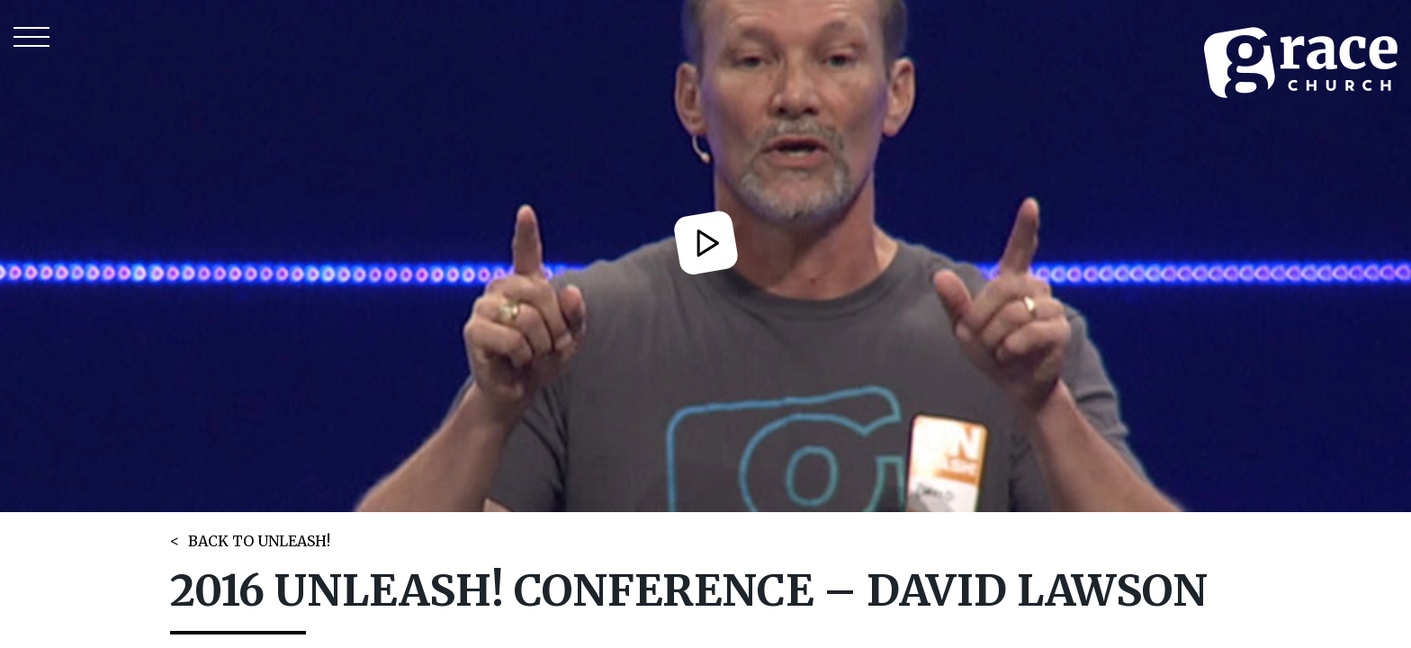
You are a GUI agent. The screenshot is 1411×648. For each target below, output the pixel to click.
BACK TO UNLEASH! (259, 541)
